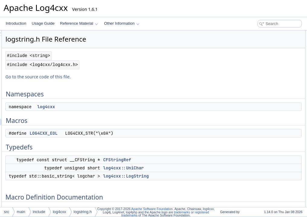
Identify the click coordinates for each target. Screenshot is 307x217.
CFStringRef (192, 159)
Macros (245, 47)
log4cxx (121, 106)
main (21, 211)
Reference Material (79, 23)
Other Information (121, 23)
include (39, 211)
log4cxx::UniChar (199, 168)
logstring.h (83, 211)
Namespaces (250, 34)
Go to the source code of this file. (113, 77)
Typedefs (247, 60)
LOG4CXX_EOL (119, 133)
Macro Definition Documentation (265, 87)
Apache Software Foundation (152, 209)
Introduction (16, 23)
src (6, 211)
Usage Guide (43, 23)
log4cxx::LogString (201, 176)
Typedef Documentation (259, 100)
